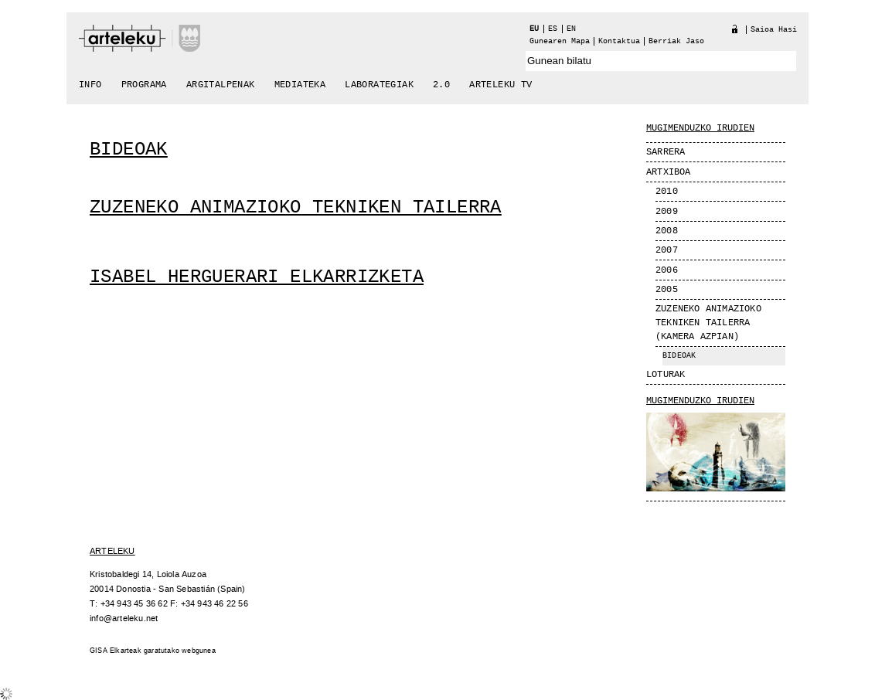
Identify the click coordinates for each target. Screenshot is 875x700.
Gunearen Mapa (559, 41)
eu (534, 29)
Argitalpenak (220, 85)
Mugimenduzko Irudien (700, 401)
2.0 (441, 85)
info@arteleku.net (124, 618)
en (571, 29)
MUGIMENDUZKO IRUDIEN (700, 128)
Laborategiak (379, 85)
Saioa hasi (774, 29)
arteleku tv (500, 85)
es (552, 29)
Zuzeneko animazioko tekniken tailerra (296, 207)
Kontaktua (619, 41)
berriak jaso (676, 41)
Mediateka (300, 85)
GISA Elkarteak (115, 651)
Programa (144, 85)
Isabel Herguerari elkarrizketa (257, 277)
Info (90, 85)
